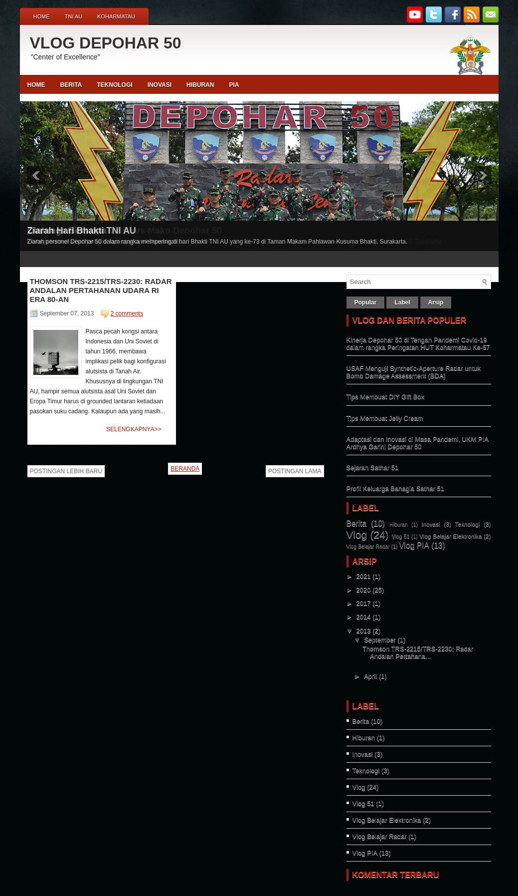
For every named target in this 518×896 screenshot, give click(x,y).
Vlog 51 (401, 536)
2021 (363, 576)
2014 (363, 616)
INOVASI (160, 84)
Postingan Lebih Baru (66, 471)
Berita (356, 523)
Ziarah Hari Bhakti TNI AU (81, 231)
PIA (234, 84)
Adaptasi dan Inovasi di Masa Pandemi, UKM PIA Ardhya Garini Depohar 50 (417, 442)
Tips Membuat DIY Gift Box (385, 396)
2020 (363, 590)
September (380, 639)
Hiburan (398, 524)
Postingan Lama (295, 471)
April (370, 676)
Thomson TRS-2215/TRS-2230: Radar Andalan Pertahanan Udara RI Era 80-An (101, 290)
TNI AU (73, 16)
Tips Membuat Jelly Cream (384, 418)
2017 (363, 603)
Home (41, 16)
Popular (365, 302)
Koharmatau (116, 16)
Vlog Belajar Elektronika (450, 536)
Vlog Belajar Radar (368, 546)
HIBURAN (200, 84)
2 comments (127, 313)
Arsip (436, 302)
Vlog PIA (414, 545)
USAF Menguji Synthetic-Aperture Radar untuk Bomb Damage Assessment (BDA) (413, 371)
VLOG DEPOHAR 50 (105, 43)
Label (402, 302)
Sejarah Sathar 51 (372, 467)
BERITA (71, 84)
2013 (363, 630)
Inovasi (431, 524)
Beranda (185, 468)
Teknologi (467, 524)
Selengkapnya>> (134, 429)
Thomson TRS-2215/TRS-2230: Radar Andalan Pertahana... (417, 652)
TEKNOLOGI (114, 84)
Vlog (356, 534)
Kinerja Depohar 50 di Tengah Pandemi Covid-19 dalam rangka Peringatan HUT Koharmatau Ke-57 (418, 343)
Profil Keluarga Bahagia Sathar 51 (395, 488)
